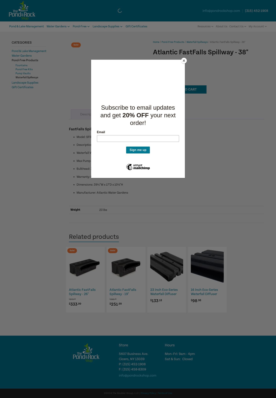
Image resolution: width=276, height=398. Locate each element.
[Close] (184, 61)
